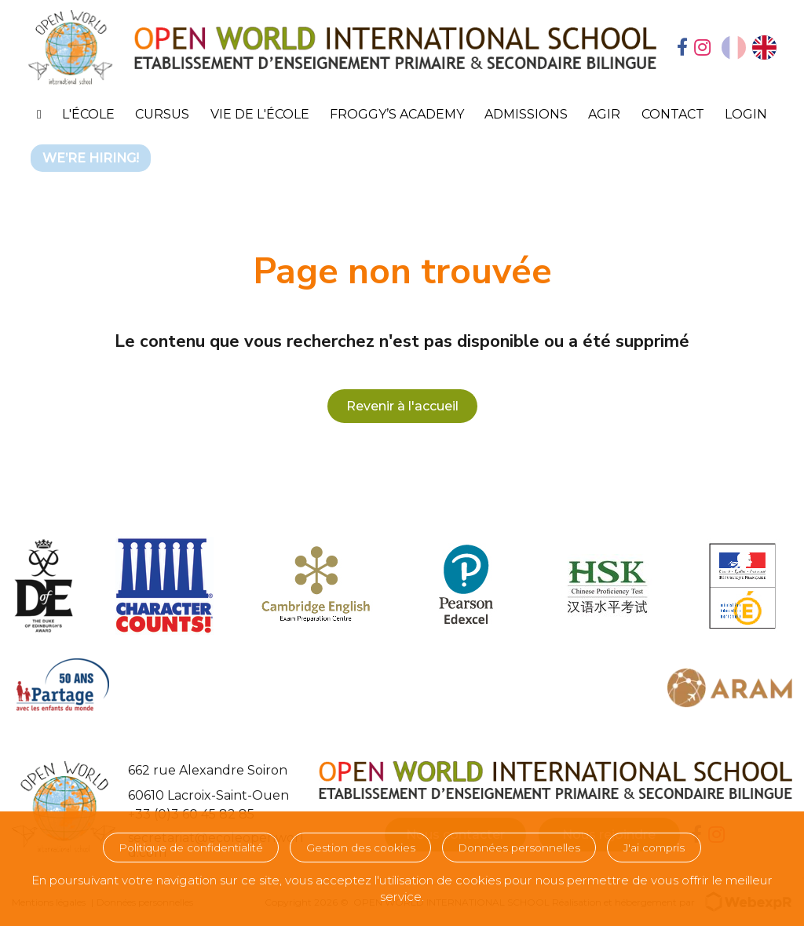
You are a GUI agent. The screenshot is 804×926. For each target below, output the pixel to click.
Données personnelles (519, 847)
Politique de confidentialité (191, 847)
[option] (764, 47)
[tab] (682, 48)
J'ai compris (654, 847)
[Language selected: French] (749, 47)
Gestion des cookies (360, 847)
